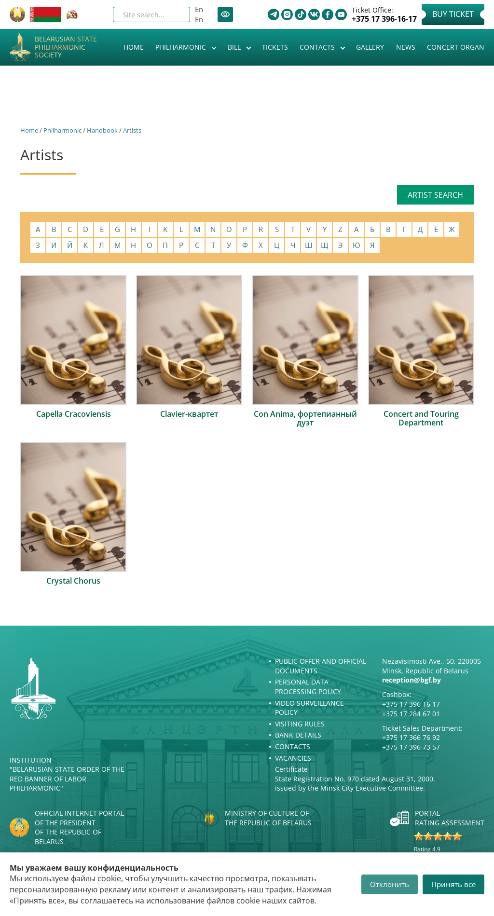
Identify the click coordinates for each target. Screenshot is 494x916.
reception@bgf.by (411, 679)
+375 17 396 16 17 (411, 704)
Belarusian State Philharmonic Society (66, 47)
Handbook (102, 130)
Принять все (453, 884)
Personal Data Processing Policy (308, 686)
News (405, 47)
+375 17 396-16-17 (384, 19)
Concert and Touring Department (421, 418)
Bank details (298, 734)
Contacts (318, 47)
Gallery (370, 47)
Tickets (275, 47)
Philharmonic (181, 47)
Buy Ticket (453, 14)
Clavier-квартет (189, 414)
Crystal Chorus (73, 580)
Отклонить (389, 884)
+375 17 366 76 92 (411, 737)
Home (134, 47)
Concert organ (455, 47)
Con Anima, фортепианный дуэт (305, 418)
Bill (235, 47)
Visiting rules (300, 723)
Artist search (435, 195)
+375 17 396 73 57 (411, 747)
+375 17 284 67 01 (411, 713)
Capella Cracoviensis (73, 414)
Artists (132, 130)
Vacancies (293, 758)
